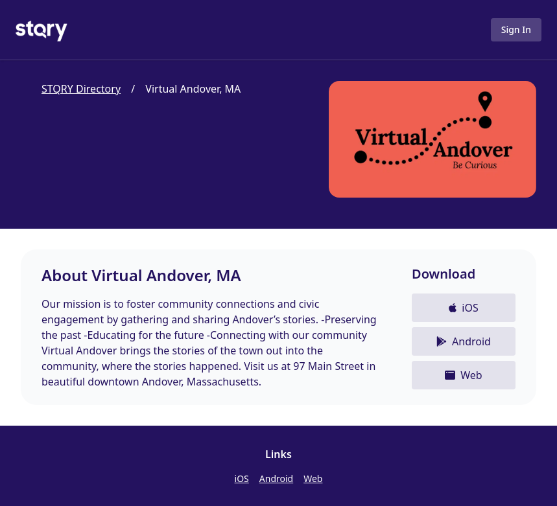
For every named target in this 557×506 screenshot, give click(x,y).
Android (276, 478)
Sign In (516, 29)
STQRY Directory (81, 89)
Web (312, 478)
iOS (242, 478)
